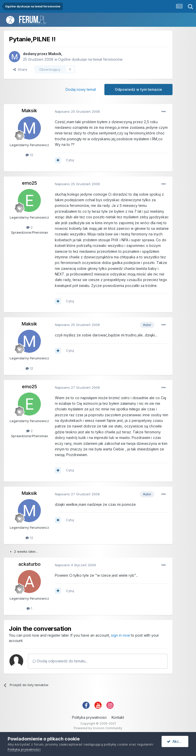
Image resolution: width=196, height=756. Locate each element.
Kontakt (118, 717)
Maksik (54, 54)
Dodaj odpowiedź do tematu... (60, 661)
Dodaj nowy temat (81, 89)
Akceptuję (177, 741)
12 (29, 155)
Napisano (77, 111)
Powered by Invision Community (98, 728)
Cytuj (70, 160)
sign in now (120, 635)
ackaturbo (29, 564)
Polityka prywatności (89, 717)
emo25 (29, 183)
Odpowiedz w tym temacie (138, 89)
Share (20, 69)
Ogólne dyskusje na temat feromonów (90, 59)
